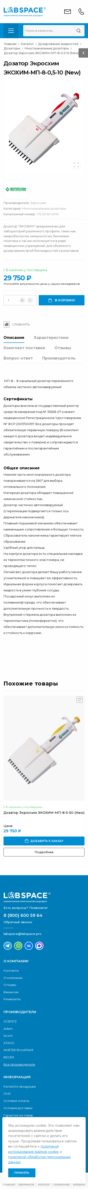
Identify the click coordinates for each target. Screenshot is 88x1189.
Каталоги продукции (20, 1086)
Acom (8, 1035)
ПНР (7, 1094)
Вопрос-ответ (18, 358)
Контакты (11, 970)
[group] (44, 126)
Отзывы (62, 348)
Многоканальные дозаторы (44, 208)
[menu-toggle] (11, 30)
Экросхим (38, 203)
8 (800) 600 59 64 (23, 915)
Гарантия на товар (18, 1115)
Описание (14, 337)
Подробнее (44, 852)
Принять (21, 1172)
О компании (13, 978)
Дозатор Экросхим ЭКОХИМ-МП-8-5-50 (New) (44, 813)
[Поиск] (78, 30)
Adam (8, 1028)
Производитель (59, 358)
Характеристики (51, 337)
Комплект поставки (24, 348)
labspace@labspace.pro (23, 934)
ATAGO (9, 1043)
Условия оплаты (16, 1101)
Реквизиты (12, 999)
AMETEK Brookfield (18, 1050)
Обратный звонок (18, 922)
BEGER (9, 1057)
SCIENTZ (10, 1021)
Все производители (19, 1064)
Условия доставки (18, 1108)
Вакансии (11, 992)
